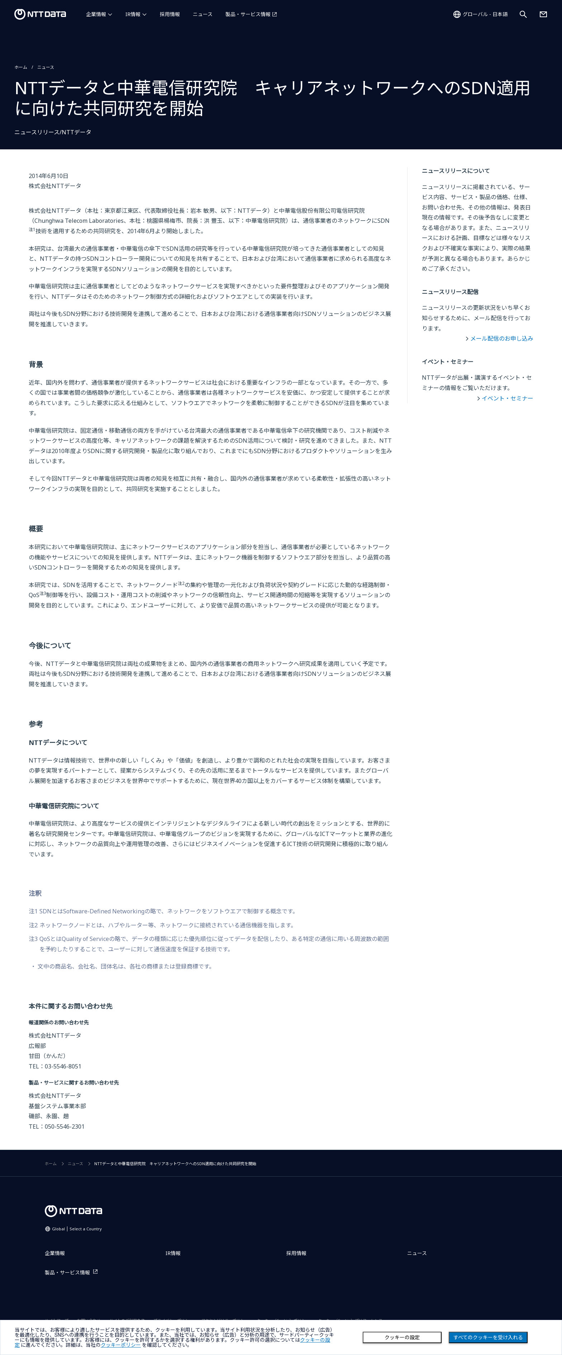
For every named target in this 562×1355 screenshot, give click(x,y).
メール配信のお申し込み (501, 338)
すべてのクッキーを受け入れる (488, 1337)
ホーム (20, 67)
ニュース (203, 14)
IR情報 (132, 14)
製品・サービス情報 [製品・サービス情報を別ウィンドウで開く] (248, 14)
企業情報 (96, 14)
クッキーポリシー (121, 1345)
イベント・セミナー (507, 398)
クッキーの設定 (402, 1337)
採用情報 (170, 14)
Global (77, 1228)
